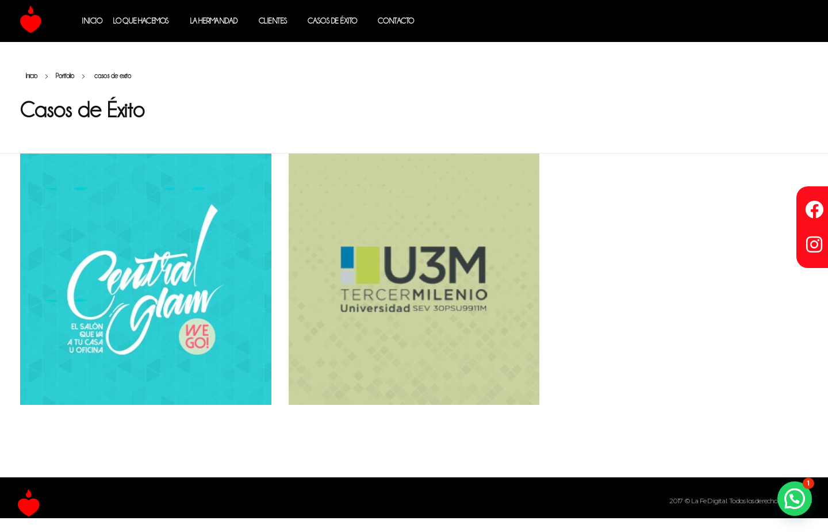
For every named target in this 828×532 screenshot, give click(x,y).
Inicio (31, 75)
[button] (794, 498)
